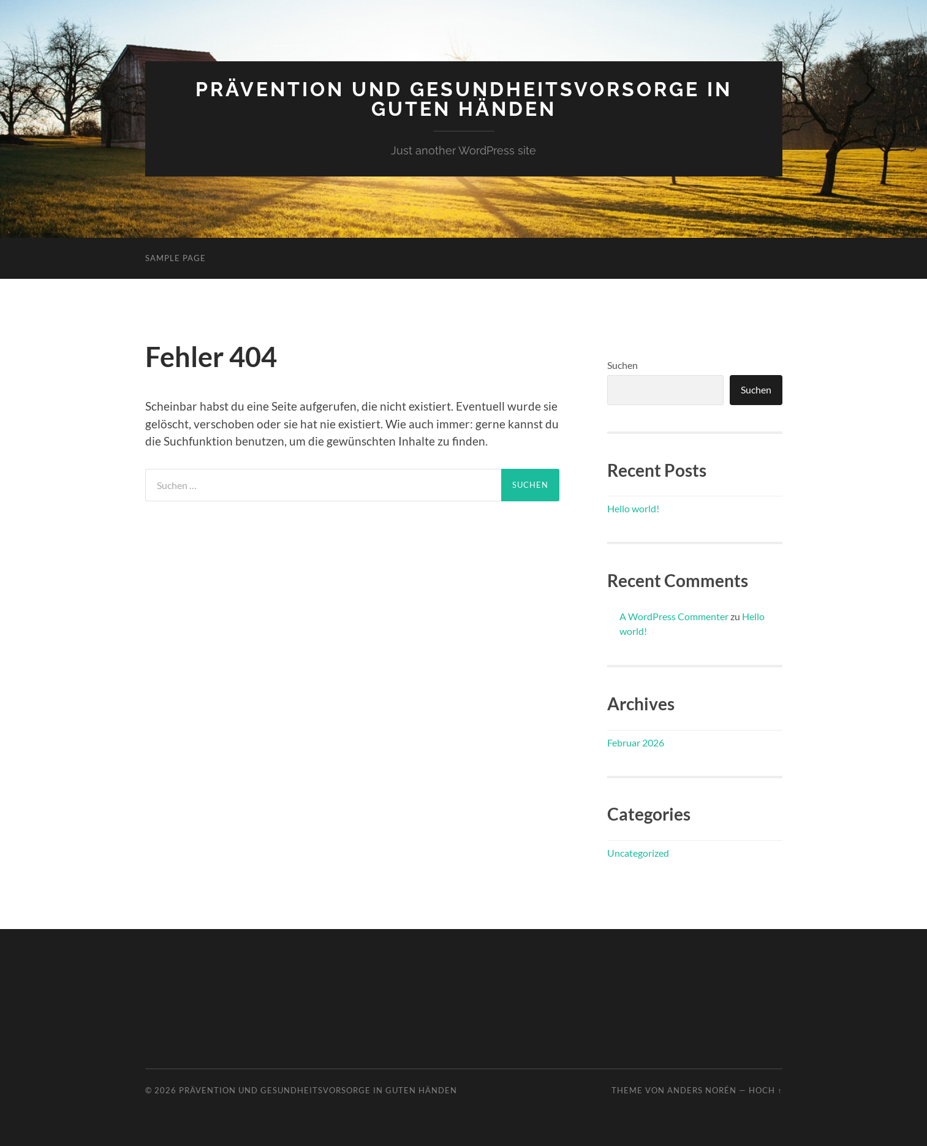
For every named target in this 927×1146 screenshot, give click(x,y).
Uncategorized (638, 853)
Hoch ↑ (765, 1090)
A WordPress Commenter (673, 616)
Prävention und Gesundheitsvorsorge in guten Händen (463, 99)
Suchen (622, 365)
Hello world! (633, 508)
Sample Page (175, 258)
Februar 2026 (635, 742)
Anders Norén (701, 1090)
